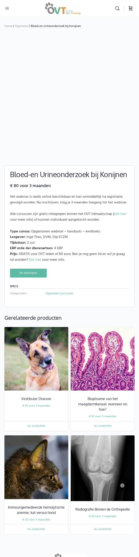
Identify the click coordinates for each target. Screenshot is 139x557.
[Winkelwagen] (130, 8)
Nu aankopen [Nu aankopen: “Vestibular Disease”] (36, 383)
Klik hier (35, 217)
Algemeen (21, 26)
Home (8, 26)
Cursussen (66, 250)
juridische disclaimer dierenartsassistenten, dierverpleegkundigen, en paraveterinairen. (67, 531)
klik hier (120, 171)
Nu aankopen (28, 229)
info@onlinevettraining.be (81, 537)
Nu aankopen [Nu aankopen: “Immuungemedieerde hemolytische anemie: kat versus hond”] (36, 486)
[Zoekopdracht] (118, 8)
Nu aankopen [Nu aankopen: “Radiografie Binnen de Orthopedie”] (103, 486)
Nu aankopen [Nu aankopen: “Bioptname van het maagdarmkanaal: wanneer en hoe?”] (103, 383)
